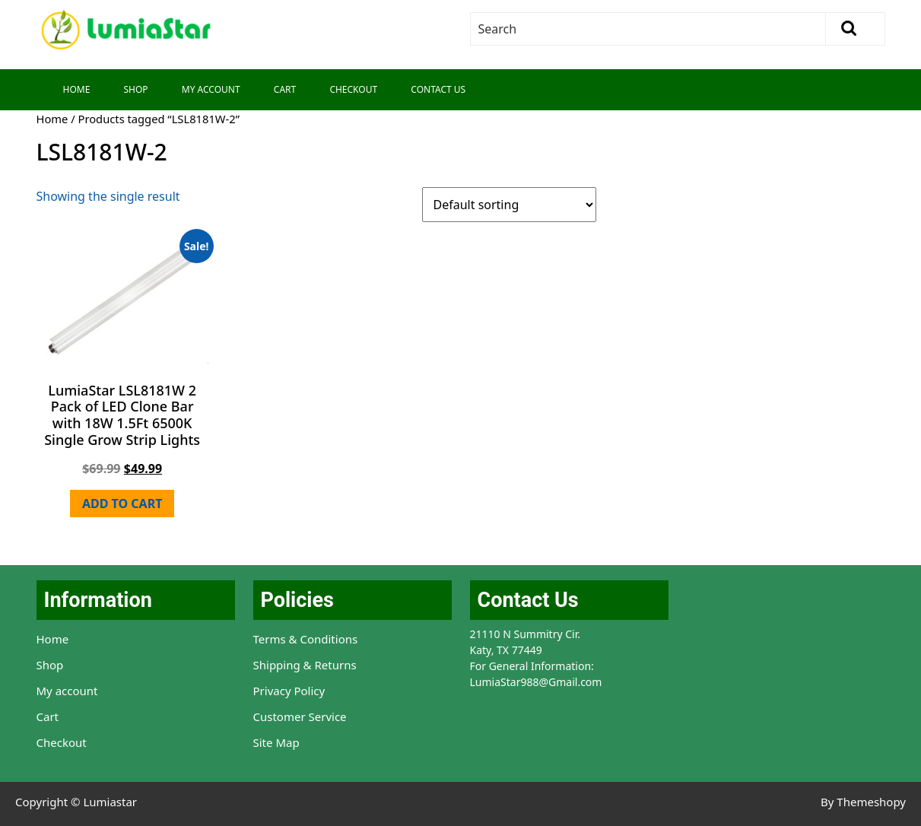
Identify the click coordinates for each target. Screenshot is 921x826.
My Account (211, 89)
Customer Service (300, 716)
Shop (136, 89)
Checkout (353, 89)
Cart (285, 89)
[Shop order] (509, 204)
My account (67, 690)
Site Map (276, 742)
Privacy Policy (289, 690)
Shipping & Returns (305, 664)
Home (77, 89)
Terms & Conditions (305, 639)
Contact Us (438, 89)
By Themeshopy (863, 801)
